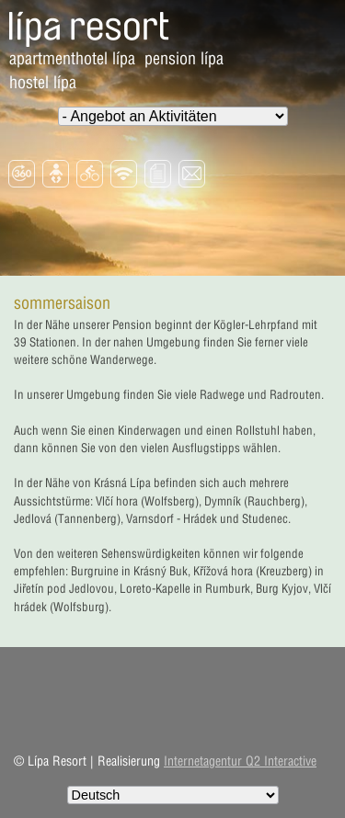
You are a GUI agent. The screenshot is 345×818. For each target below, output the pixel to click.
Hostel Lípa (42, 82)
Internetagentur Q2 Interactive (240, 761)
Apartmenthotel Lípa (72, 58)
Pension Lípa (184, 58)
